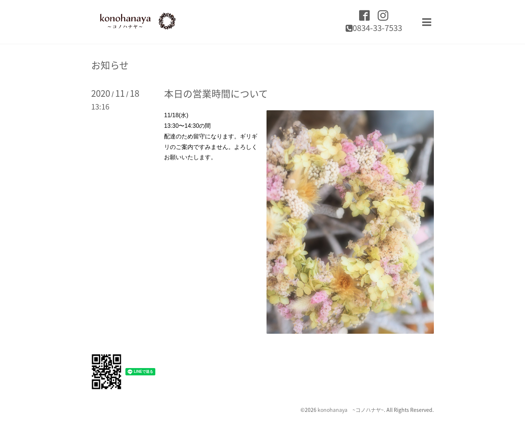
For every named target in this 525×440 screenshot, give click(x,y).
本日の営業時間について (216, 93)
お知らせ (110, 65)
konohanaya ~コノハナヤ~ (351, 409)
